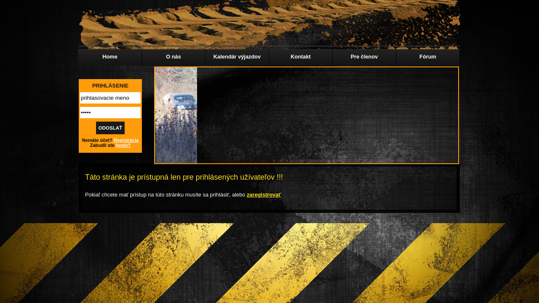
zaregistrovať (264, 194)
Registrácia (126, 140)
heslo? (123, 145)
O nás (173, 56)
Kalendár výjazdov (237, 56)
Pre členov (364, 56)
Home (109, 56)
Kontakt (301, 56)
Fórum (427, 56)
